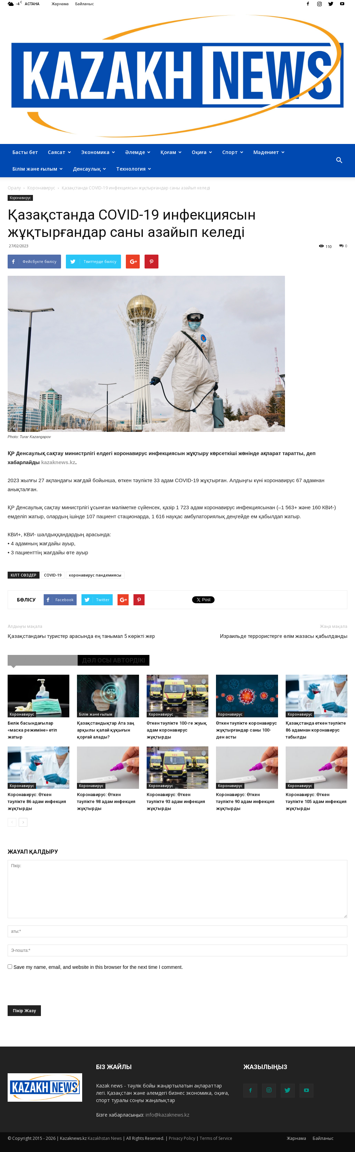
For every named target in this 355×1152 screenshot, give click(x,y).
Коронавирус (20, 197)
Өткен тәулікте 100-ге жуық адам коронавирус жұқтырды (177, 730)
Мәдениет (269, 152)
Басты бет (25, 152)
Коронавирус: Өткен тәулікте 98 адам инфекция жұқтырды (106, 801)
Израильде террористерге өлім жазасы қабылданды (283, 636)
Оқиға (202, 152)
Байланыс (84, 3)
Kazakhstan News (105, 1138)
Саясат (59, 152)
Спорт (232, 152)
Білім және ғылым (37, 168)
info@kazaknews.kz (167, 1114)
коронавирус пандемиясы (95, 575)
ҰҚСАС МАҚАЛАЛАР (42, 660)
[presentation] (60, 991)
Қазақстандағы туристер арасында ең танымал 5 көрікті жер (81, 636)
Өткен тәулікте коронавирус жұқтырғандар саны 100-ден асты (246, 730)
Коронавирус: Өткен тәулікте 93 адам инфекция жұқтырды (176, 801)
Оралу (14, 188)
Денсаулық (89, 168)
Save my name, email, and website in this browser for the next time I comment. (98, 967)
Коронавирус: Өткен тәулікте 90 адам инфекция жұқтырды (245, 801)
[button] (339, 160)
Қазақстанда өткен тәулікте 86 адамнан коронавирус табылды (316, 730)
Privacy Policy (182, 1138)
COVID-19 (52, 575)
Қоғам (171, 152)
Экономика (98, 152)
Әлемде (137, 152)
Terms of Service (216, 1138)
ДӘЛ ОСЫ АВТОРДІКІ (113, 660)
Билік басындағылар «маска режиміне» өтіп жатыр (32, 730)
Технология (133, 168)
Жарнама (60, 3)
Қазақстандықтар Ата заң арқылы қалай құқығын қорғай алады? (105, 730)
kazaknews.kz (58, 462)
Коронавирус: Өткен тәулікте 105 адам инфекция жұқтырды (316, 801)
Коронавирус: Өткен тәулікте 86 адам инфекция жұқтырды (37, 801)
